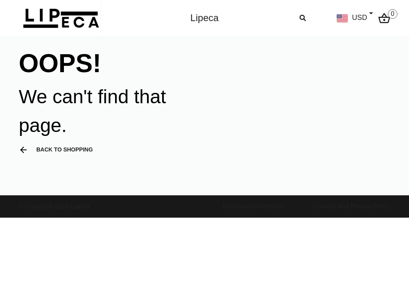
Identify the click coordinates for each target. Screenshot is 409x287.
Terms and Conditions (253, 206)
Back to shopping (56, 150)
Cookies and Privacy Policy (351, 206)
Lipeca (205, 17)
